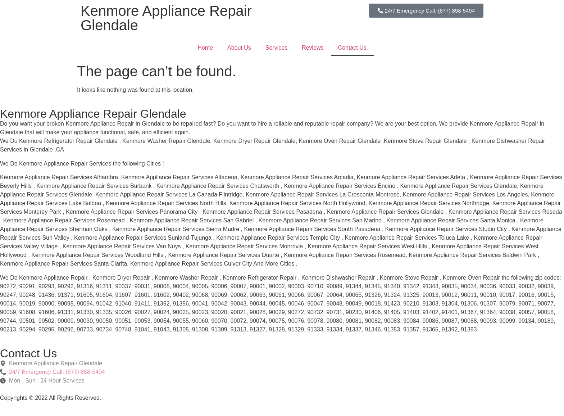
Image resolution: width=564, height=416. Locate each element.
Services (276, 48)
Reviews (312, 48)
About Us (239, 48)
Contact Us (352, 48)
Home (205, 48)
